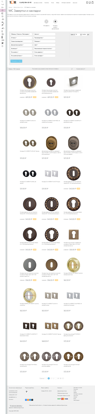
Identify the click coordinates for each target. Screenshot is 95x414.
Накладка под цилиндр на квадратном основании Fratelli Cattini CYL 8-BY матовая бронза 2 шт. (72, 244)
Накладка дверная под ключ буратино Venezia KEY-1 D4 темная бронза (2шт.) (72, 182)
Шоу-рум (75, 2)
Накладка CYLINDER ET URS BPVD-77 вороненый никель (72, 121)
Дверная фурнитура (18, 7)
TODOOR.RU (16, 406)
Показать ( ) (16, 61)
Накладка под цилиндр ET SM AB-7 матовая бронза (72, 365)
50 (60, 378)
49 (58, 378)
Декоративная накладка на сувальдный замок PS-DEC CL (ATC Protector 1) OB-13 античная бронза (51, 152)
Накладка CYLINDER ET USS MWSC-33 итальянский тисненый (73, 304)
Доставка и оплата (38, 2)
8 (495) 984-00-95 (25, 3)
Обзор (57, 2)
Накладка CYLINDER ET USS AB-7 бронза (51, 334)
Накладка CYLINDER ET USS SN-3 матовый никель (50, 304)
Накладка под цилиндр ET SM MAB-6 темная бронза (28, 365)
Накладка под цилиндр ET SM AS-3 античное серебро (50, 365)
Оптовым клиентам (66, 2)
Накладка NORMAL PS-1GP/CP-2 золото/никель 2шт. (29, 304)
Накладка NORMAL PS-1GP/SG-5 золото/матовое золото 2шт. (73, 274)
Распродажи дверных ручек (63, 395)
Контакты (47, 2)
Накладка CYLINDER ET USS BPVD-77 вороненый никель (28, 334)
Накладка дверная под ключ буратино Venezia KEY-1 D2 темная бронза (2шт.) (50, 213)
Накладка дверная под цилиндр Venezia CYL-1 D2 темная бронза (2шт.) (51, 243)
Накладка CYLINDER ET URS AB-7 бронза (29, 151)
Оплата (75, 397)
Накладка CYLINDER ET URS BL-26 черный (28, 182)
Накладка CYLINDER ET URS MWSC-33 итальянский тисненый (51, 121)
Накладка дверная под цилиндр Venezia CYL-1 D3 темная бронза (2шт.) (29, 243)
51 (62, 378)
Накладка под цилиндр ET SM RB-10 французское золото (72, 334)
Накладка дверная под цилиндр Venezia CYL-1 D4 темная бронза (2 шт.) (73, 213)
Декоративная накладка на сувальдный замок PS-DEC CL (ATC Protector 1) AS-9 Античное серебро (73, 152)
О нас (52, 2)
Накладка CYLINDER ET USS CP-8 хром (51, 181)
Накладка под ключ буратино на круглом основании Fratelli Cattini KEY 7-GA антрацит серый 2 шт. (29, 274)
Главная (10, 7)
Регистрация (76, 400)
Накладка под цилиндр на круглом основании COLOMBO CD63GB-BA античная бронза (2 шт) (50, 91)
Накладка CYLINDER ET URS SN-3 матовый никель (28, 121)
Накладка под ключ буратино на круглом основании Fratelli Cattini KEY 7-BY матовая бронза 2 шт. (51, 274)
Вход (75, 398)
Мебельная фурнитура (62, 393)
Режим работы (45, 388)
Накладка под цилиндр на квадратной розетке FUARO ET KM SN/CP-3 (72, 91)
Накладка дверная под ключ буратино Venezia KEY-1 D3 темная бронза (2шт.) (28, 213)
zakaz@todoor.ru (13, 397)
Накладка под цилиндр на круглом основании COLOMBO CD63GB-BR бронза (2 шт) (28, 91)
